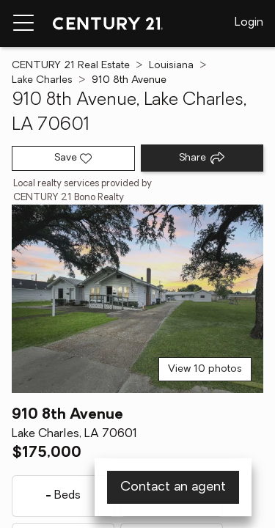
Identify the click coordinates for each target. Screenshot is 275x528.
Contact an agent (173, 487)
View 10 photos (205, 369)
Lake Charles (42, 80)
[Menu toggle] (23, 23)
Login (249, 23)
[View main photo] (137, 299)
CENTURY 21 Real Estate (71, 65)
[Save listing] (73, 158)
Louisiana (171, 65)
